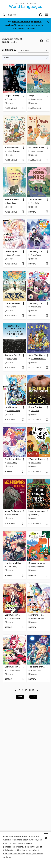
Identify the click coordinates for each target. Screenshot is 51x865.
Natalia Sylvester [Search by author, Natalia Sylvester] (13, 151)
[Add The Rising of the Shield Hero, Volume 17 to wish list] (23, 575)
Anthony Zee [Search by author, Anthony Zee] (12, 359)
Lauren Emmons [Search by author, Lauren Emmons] (37, 151)
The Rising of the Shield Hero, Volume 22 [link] (37, 667)
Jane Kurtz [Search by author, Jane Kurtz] (35, 203)
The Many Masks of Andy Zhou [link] (13, 303)
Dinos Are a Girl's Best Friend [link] (37, 563)
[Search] (4, 15)
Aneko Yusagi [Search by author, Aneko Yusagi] (36, 255)
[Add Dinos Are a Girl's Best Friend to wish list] (47, 575)
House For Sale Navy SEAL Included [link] (37, 407)
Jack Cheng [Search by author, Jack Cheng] (11, 307)
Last (33, 697)
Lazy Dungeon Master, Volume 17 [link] (13, 251)
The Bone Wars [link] (35, 199)
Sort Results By (9, 50)
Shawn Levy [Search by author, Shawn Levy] (11, 99)
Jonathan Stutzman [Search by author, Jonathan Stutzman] (38, 359)
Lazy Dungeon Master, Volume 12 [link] (37, 615)
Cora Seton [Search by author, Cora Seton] (35, 411)
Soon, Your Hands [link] (36, 355)
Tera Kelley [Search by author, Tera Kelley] (35, 514)
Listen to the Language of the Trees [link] (37, 511)
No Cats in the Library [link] (37, 148)
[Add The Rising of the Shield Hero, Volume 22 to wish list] (47, 679)
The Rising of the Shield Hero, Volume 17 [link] (13, 563)
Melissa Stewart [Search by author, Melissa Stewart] (13, 514)
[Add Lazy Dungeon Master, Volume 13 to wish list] (23, 627)
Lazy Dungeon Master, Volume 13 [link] (13, 615)
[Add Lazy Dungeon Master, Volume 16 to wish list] (23, 420)
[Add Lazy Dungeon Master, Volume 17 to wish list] (23, 264)
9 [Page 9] (22, 690)
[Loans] (40, 15)
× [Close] (46, 838)
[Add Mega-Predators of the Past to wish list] (23, 523)
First (20, 697)
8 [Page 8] (19, 690)
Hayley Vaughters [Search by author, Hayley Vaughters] (37, 566)
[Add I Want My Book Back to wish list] (47, 472)
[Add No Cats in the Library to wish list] (47, 160)
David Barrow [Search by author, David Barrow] (12, 203)
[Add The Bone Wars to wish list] (47, 212)
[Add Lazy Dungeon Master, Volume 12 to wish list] (47, 627)
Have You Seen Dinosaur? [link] (13, 199)
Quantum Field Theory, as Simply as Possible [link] (13, 355)
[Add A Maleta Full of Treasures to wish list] (23, 160)
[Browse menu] (46, 15)
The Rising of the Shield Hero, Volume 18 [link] (13, 459)
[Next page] (37, 690)
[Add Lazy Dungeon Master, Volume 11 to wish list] (23, 679)
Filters (7, 58)
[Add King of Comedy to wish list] (23, 108)
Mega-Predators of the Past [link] (13, 511)
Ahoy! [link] (31, 96)
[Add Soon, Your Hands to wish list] (47, 368)
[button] (41, 41)
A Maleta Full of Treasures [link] (13, 148)
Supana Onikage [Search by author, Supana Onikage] (13, 255)
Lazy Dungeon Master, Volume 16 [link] (13, 407)
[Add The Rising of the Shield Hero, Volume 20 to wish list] (47, 264)
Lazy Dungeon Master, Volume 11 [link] (13, 667)
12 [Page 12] (33, 690)
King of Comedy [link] (12, 96)
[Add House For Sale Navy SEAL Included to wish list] (47, 420)
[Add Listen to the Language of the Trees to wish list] (47, 523)
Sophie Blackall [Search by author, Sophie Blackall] (36, 99)
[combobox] (20, 15)
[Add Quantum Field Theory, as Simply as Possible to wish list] (23, 368)
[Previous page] (16, 690)
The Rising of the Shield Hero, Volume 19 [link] (37, 303)
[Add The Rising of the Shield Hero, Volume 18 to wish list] (23, 472)
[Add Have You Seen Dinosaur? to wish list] (23, 212)
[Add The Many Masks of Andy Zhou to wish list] (23, 316)
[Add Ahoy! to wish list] (47, 108)
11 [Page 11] (30, 690)
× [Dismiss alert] (47, 22)
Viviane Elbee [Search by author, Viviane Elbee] (36, 463)
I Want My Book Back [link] (37, 459)
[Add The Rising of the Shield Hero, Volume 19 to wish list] (47, 316)
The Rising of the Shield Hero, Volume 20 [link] (37, 251)
